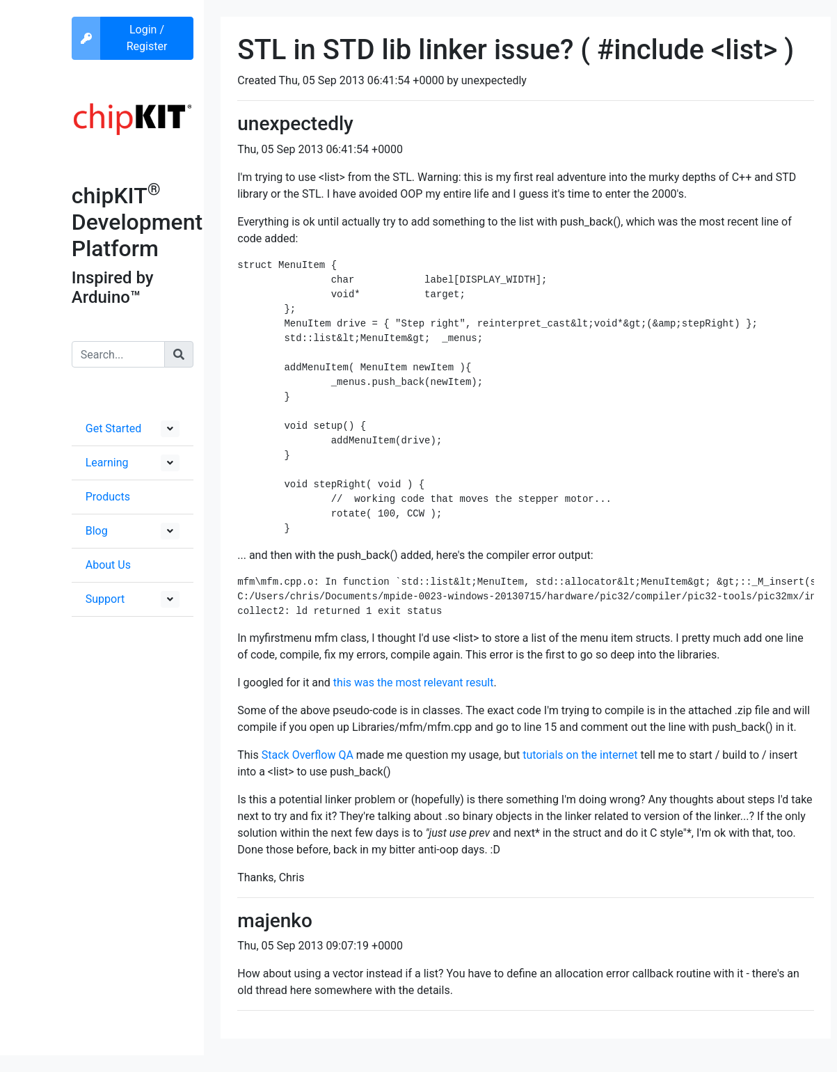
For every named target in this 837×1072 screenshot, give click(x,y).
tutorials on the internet (580, 755)
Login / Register (147, 38)
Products (108, 496)
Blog (97, 530)
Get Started (114, 428)
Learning (107, 462)
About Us (108, 565)
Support (105, 599)
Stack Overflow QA (307, 755)
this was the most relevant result (413, 682)
